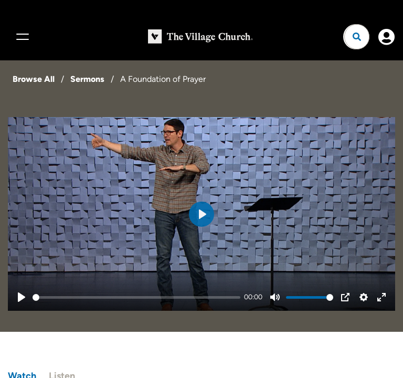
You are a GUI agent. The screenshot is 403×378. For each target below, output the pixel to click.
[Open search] (356, 36)
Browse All (34, 79)
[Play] (21, 297)
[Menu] (21, 37)
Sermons (87, 79)
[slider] (136, 297)
